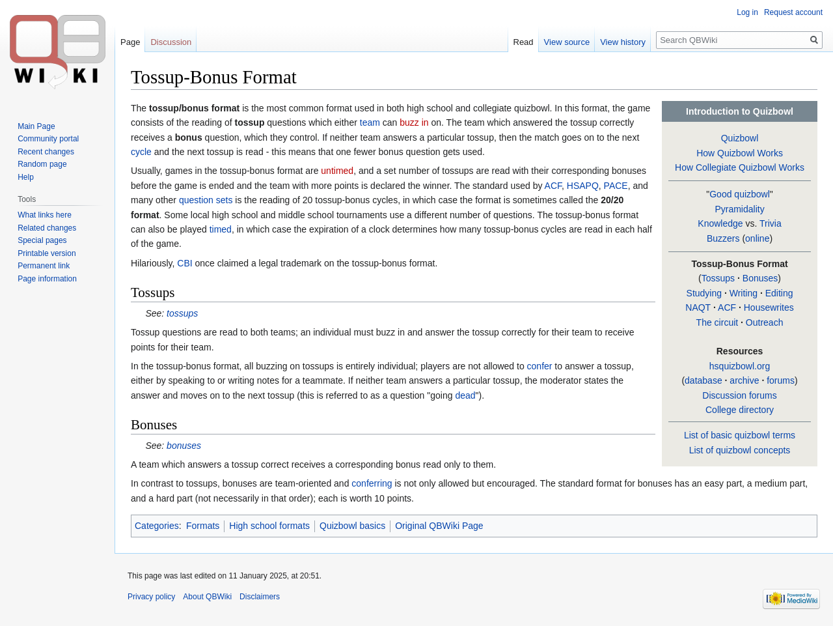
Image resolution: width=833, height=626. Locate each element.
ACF (727, 307)
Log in (747, 12)
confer (540, 366)
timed (221, 229)
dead (465, 395)
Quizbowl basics (352, 525)
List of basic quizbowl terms (739, 435)
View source (567, 42)
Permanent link (44, 265)
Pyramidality (739, 209)
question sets (206, 200)
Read (523, 42)
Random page (42, 164)
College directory (739, 410)
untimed (337, 170)
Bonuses (760, 278)
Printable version (46, 253)
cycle (141, 152)
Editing (779, 293)
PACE (616, 185)
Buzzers (723, 238)
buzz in (414, 122)
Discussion (170, 42)
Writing (744, 293)
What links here (45, 215)
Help (26, 177)
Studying (704, 293)
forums (781, 380)
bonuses (184, 445)
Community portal (48, 138)
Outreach (765, 322)
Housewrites (769, 307)
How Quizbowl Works (739, 153)
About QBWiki (207, 596)
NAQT (698, 307)
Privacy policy (151, 596)
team (370, 122)
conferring (371, 483)
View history (623, 42)
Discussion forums (739, 395)
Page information (47, 278)
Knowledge (720, 223)
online (757, 238)
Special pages (42, 240)
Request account (793, 12)
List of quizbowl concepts (740, 450)
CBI (184, 263)
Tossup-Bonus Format (739, 264)
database (703, 380)
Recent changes (46, 151)
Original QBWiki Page (439, 525)
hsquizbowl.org (739, 366)
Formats (202, 525)
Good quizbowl (739, 194)
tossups (182, 313)
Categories (157, 525)
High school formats (269, 525)
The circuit (717, 322)
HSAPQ (583, 185)
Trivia (770, 223)
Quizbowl (740, 138)
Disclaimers (259, 596)
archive (744, 380)
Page (130, 42)
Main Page (36, 126)
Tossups (718, 278)
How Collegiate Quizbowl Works (739, 167)
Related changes (47, 228)
